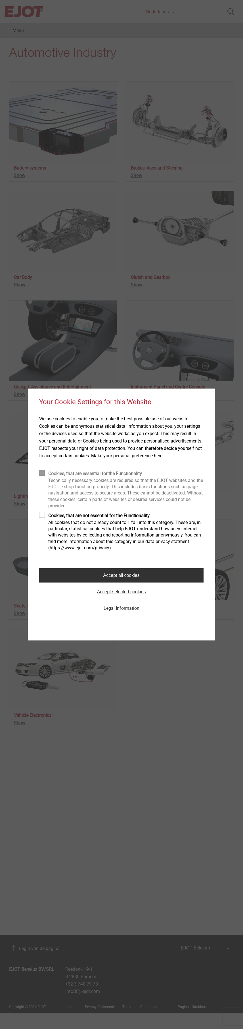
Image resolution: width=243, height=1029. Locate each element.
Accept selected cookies (121, 591)
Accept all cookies (121, 575)
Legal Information (121, 608)
